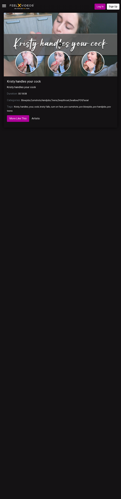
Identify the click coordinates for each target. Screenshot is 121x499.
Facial (86, 100)
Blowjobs (25, 100)
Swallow (74, 100)
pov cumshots (71, 106)
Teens (54, 100)
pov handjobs (99, 106)
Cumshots (36, 100)
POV (80, 100)
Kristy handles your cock (24, 81)
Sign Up (113, 6)
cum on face (57, 106)
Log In (100, 6)
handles (24, 106)
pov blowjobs (85, 106)
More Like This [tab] (18, 118)
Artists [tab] (36, 118)
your (31, 106)
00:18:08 (22, 93)
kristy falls (45, 106)
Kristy (16, 106)
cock (36, 106)
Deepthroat (63, 100)
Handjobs (46, 100)
